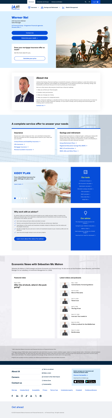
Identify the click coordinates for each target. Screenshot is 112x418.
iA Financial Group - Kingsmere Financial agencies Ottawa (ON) (27, 26)
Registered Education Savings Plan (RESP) (73, 146)
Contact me (40, 105)
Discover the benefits (81, 375)
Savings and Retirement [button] (51, 7)
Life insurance (19, 144)
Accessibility (36, 390)
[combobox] (30, 38)
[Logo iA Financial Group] (16, 7)
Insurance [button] (33, 7)
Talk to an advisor (48, 369)
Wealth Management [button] (70, 7)
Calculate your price (29, 58)
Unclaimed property (67, 390)
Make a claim (46, 373)
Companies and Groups (43, 2)
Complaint (79, 390)
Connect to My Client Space (51, 377)
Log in (95, 2)
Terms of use (54, 390)
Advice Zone (46, 380)
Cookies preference (91, 390)
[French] (89, 2)
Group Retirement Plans (68, 143)
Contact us (17, 383)
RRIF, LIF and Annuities (67, 148)
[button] (85, 2)
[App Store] (79, 381)
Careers (15, 377)
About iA (16, 371)
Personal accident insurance (23, 149)
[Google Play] (90, 381)
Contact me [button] (30, 33)
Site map (14, 390)
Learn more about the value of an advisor (30, 239)
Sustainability (46, 384)
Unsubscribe (23, 390)
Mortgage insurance (21, 147)
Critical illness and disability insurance (27, 141)
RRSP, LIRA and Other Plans (69, 151)
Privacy (45, 390)
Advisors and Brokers (56, 2)
